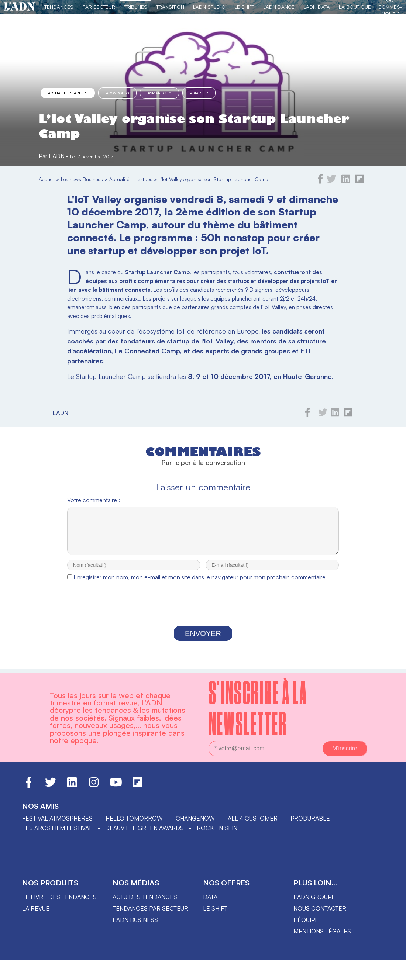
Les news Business (82, 179)
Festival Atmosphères (57, 820)
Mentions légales (322, 933)
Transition (170, 7)
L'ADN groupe (314, 898)
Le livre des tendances (59, 898)
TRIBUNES (135, 7)
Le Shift (244, 7)
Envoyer (203, 640)
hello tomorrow (134, 820)
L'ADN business (135, 921)
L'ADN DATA (316, 7)
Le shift (215, 910)
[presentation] (203, 612)
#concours (117, 93)
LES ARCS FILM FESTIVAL (57, 829)
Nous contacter (319, 910)
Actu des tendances (145, 898)
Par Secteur (98, 7)
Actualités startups (67, 93)
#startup (199, 93)
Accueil (47, 179)
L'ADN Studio (209, 7)
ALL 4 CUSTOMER (253, 820)
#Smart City (159, 93)
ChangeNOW (195, 820)
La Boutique (355, 7)
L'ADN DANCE (279, 7)
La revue (35, 910)
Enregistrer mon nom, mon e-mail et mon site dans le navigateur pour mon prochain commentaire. (200, 583)
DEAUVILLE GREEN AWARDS (144, 829)
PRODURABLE (310, 820)
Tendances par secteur (150, 910)
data (210, 898)
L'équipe (306, 921)
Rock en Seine (219, 829)
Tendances (58, 7)
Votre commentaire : (93, 500)
